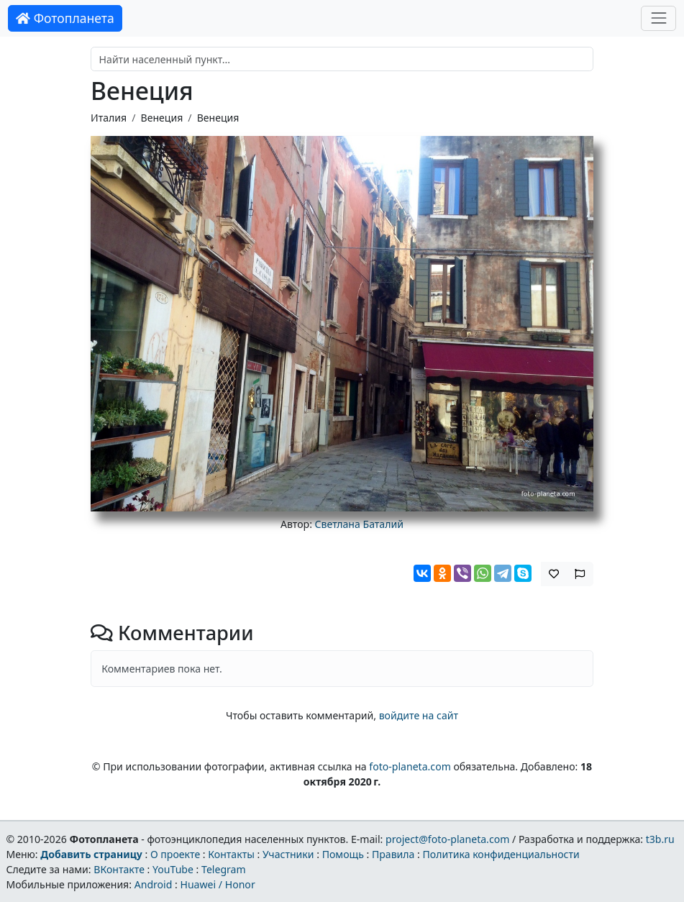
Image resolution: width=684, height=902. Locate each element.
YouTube (172, 869)
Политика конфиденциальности (501, 854)
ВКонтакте (119, 869)
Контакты (231, 854)
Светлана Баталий (359, 524)
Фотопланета (65, 18)
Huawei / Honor (217, 884)
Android (153, 884)
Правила (393, 854)
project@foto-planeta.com (447, 839)
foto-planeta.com (410, 766)
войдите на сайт (418, 715)
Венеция (162, 117)
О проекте (175, 854)
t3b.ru (660, 839)
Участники (288, 854)
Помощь (343, 854)
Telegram (223, 869)
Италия (109, 117)
